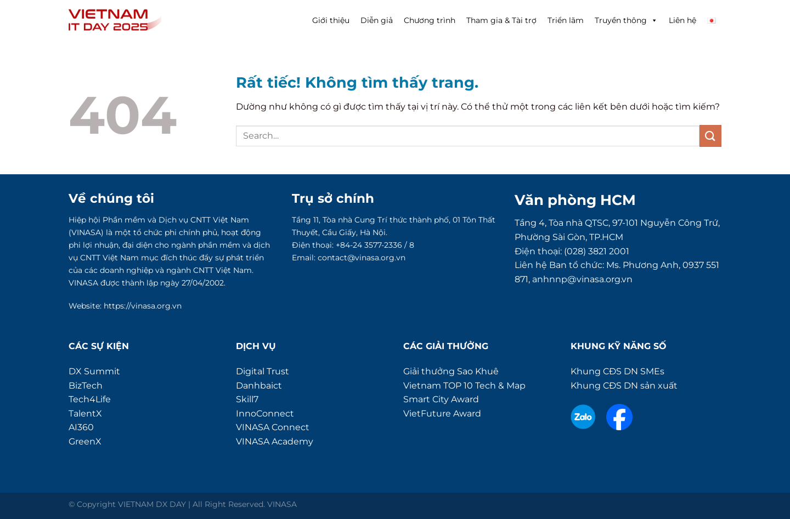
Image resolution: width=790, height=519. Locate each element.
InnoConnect (265, 413)
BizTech (86, 385)
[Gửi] (710, 135)
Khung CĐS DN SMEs (617, 371)
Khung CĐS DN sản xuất (624, 385)
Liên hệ (682, 20)
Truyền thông (626, 20)
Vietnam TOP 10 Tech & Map (464, 385)
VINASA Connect (272, 427)
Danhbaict (259, 385)
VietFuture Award (442, 413)
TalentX (85, 413)
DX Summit (94, 371)
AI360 (81, 427)
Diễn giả (376, 20)
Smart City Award (441, 399)
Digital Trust (262, 371)
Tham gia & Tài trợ (501, 20)
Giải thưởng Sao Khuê (451, 371)
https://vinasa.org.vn (143, 306)
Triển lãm (566, 20)
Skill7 (247, 399)
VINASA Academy (274, 441)
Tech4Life (90, 399)
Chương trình (429, 20)
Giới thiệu (330, 20)
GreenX (85, 441)
